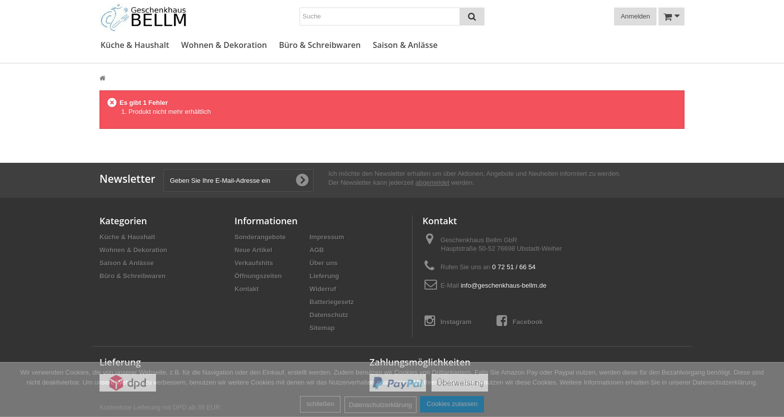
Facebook (519, 321)
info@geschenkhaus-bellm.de (503, 285)
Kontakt (246, 289)
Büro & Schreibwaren (320, 45)
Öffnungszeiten (258, 276)
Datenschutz (329, 315)
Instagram (448, 321)
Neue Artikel (253, 250)
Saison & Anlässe (405, 45)
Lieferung (324, 276)
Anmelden (635, 16)
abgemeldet (433, 182)
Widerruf (323, 289)
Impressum (327, 237)
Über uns (324, 263)
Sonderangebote (260, 237)
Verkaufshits (253, 263)
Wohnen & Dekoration (224, 45)
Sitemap (322, 328)
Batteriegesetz (332, 302)
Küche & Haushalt (134, 45)
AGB (317, 250)
